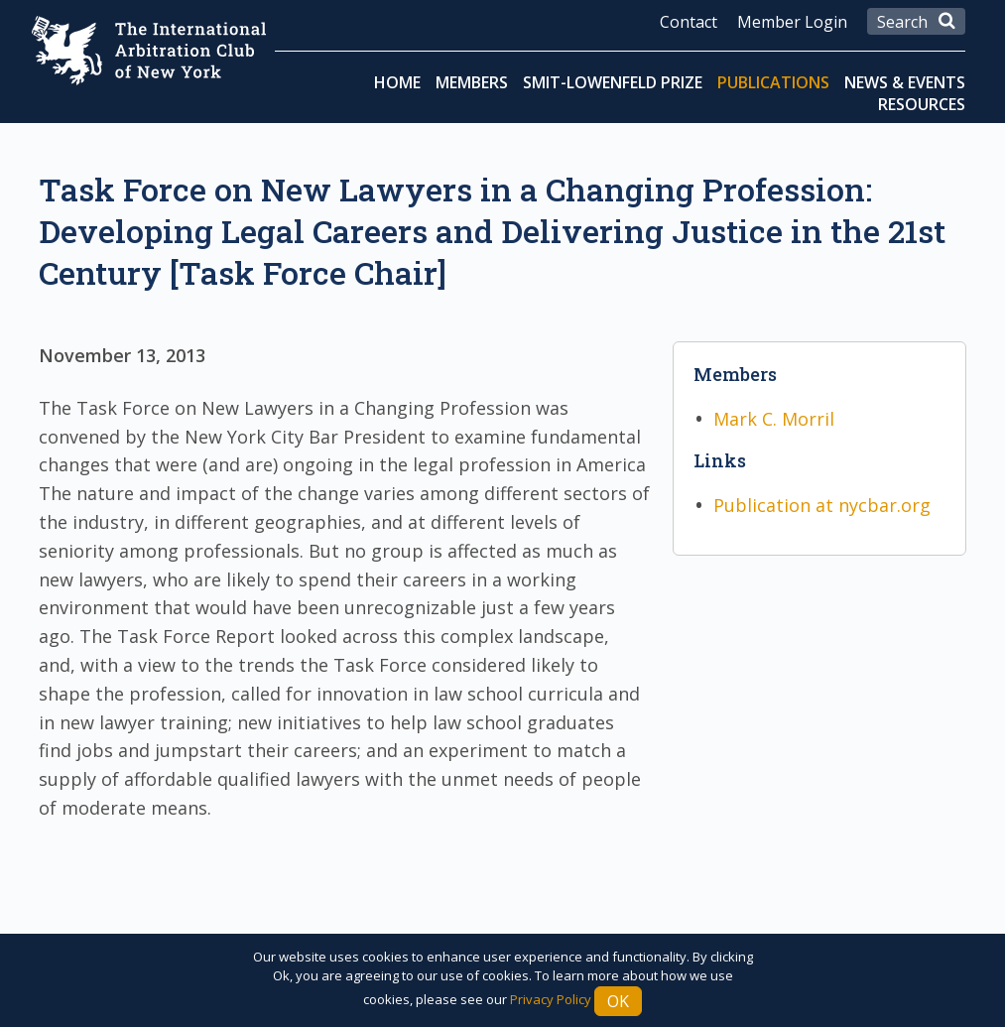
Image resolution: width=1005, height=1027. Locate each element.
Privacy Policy (550, 999)
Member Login (792, 22)
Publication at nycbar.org (822, 505)
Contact (688, 22)
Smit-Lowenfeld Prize (612, 82)
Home (397, 82)
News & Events (904, 82)
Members (472, 82)
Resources (921, 104)
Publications (773, 82)
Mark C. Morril (773, 419)
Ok (618, 1001)
